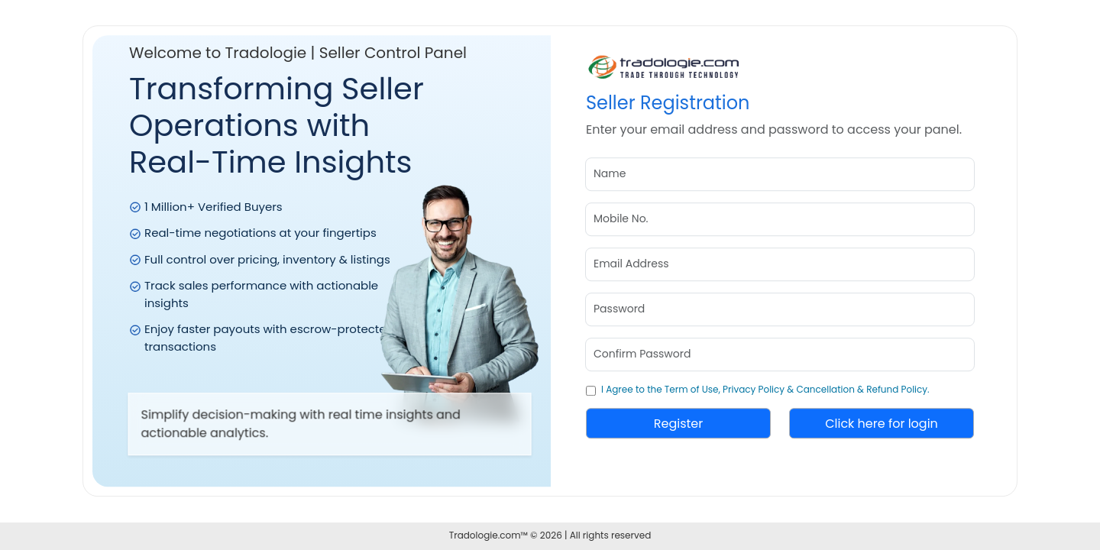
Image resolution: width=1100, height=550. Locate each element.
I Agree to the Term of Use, (660, 389)
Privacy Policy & (758, 389)
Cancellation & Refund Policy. (862, 389)
